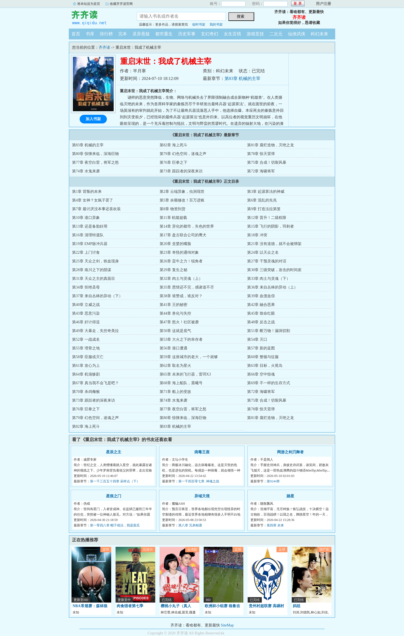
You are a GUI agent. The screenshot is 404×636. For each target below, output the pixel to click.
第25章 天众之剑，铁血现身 (95, 261)
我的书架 (216, 24)
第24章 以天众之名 (263, 252)
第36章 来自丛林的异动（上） (272, 287)
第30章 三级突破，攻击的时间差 (274, 270)
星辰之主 (113, 452)
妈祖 (296, 606)
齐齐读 (99, 17)
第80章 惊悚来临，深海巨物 (95, 154)
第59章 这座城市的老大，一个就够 (189, 357)
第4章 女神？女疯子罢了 (92, 200)
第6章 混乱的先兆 (262, 200)
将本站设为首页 (88, 4)
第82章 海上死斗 (173, 145)
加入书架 (93, 119)
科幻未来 (319, 34)
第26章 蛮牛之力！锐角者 (181, 261)
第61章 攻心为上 (86, 366)
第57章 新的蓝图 (261, 348)
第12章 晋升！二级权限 (266, 218)
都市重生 (164, 34)
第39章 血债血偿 (261, 296)
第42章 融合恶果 (261, 305)
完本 (122, 34)
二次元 (275, 34)
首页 (76, 34)
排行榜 (106, 34)
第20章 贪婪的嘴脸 (175, 244)
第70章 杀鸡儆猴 (86, 392)
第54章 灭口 (257, 339)
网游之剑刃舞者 (290, 452)
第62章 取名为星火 (175, 366)
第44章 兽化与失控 (175, 313)
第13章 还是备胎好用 (89, 226)
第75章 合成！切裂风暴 (266, 162)
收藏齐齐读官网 (121, 4)
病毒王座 (202, 452)
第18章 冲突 (257, 235)
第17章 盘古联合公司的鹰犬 (183, 235)
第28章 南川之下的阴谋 (91, 270)
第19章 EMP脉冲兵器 (89, 244)
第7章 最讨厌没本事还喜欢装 (96, 209)
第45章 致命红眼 (261, 313)
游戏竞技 (255, 34)
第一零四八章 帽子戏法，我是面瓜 (115, 525)
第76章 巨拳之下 (173, 162)
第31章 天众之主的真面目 (93, 279)
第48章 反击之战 (261, 322)
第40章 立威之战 (86, 305)
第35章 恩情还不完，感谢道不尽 (187, 287)
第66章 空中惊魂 (261, 374)
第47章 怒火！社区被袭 (179, 322)
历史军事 (186, 34)
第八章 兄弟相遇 (190, 525)
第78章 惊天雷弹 (261, 154)
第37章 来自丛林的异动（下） (97, 296)
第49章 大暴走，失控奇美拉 (95, 331)
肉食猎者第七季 (130, 606)
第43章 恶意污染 (86, 313)
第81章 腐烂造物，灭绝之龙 (270, 145)
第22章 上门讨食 (86, 252)
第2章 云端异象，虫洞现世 (182, 192)
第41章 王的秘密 (173, 305)
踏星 (290, 496)
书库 (90, 34)
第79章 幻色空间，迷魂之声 (183, 154)
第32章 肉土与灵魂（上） (181, 279)
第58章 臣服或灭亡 (88, 357)
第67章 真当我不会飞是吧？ (95, 383)
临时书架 (198, 24)
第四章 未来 (275, 525)
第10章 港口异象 (86, 218)
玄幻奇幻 (209, 34)
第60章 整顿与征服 (263, 357)
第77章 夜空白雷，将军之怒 (95, 162)
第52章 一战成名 (86, 339)
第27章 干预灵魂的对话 (266, 261)
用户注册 (323, 4)
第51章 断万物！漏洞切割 (268, 331)
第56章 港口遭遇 (173, 348)
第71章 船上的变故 (175, 392)
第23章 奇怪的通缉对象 (179, 252)
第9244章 (273, 481)
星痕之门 (113, 496)
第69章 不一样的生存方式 (268, 383)
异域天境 (202, 496)
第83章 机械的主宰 (242, 78)
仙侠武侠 (296, 34)
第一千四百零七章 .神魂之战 (198, 481)
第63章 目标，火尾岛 (264, 366)
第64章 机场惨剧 (86, 374)
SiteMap (227, 625)
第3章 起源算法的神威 (265, 192)
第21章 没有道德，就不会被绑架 (274, 244)
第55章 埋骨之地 (86, 348)
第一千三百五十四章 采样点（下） (115, 481)
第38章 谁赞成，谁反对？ (181, 296)
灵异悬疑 (141, 34)
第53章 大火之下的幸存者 (181, 339)
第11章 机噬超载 (173, 218)
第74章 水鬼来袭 (86, 171)
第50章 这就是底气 (175, 331)
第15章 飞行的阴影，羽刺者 (270, 226)
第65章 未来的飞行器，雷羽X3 (185, 374)
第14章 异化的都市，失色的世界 (187, 226)
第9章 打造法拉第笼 (264, 209)
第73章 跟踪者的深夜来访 (181, 171)
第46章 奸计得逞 (86, 322)
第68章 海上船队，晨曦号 (181, 383)
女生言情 (232, 34)
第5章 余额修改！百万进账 (182, 200)
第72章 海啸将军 (261, 171)
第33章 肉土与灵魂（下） (268, 279)
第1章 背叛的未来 (87, 192)
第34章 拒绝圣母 (86, 287)
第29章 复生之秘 (173, 270)
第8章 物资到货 (172, 209)
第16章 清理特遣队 (88, 235)
